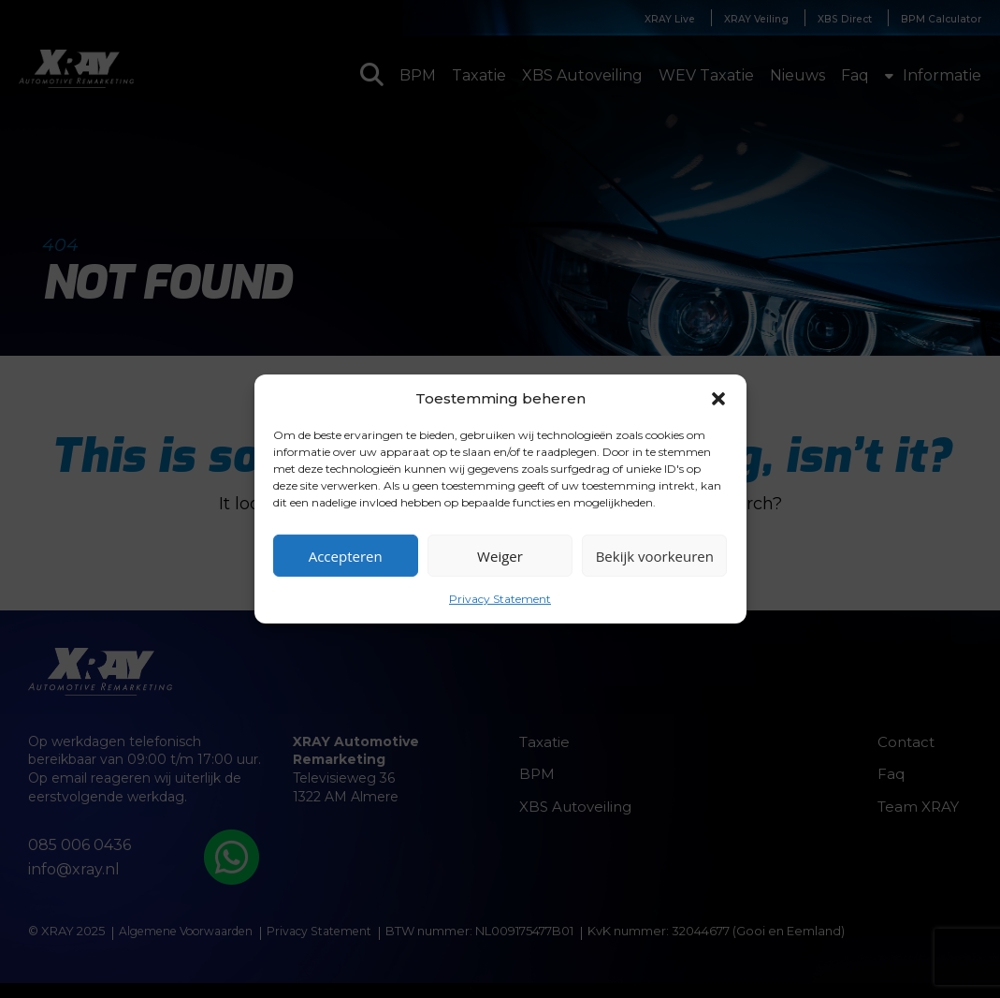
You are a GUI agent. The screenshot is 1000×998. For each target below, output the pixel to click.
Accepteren (346, 555)
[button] (718, 398)
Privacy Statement (500, 599)
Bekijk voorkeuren (655, 555)
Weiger (500, 555)
